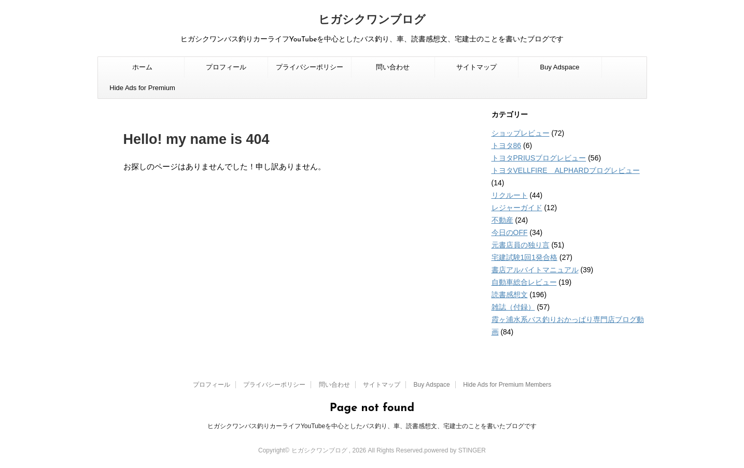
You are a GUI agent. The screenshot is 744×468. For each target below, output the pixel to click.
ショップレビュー (521, 133)
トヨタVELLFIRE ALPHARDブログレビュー (566, 170)
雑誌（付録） (513, 307)
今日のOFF (510, 232)
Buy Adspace (560, 67)
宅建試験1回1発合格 (525, 257)
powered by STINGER (455, 450)
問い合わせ (393, 67)
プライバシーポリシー (309, 67)
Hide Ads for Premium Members (142, 91)
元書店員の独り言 (521, 245)
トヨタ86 (507, 145)
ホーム (142, 67)
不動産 (502, 220)
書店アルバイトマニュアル (535, 270)
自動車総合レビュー (524, 282)
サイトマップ (476, 67)
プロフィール (226, 67)
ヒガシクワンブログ (372, 20)
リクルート (510, 195)
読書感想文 (510, 294)
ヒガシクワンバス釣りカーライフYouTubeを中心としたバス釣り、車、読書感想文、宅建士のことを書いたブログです (372, 426)
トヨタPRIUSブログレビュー (539, 158)
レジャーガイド (517, 207)
